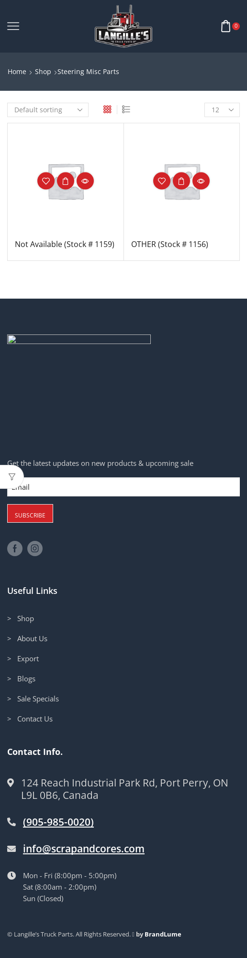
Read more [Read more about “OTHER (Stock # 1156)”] (181, 181)
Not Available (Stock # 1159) (64, 244)
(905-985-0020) (58, 822)
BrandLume (163, 934)
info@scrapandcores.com (84, 849)
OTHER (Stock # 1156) (169, 244)
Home (17, 71)
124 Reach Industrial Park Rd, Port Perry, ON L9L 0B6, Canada (124, 789)
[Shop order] (48, 110)
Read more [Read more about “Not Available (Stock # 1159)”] (65, 181)
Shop (43, 71)
